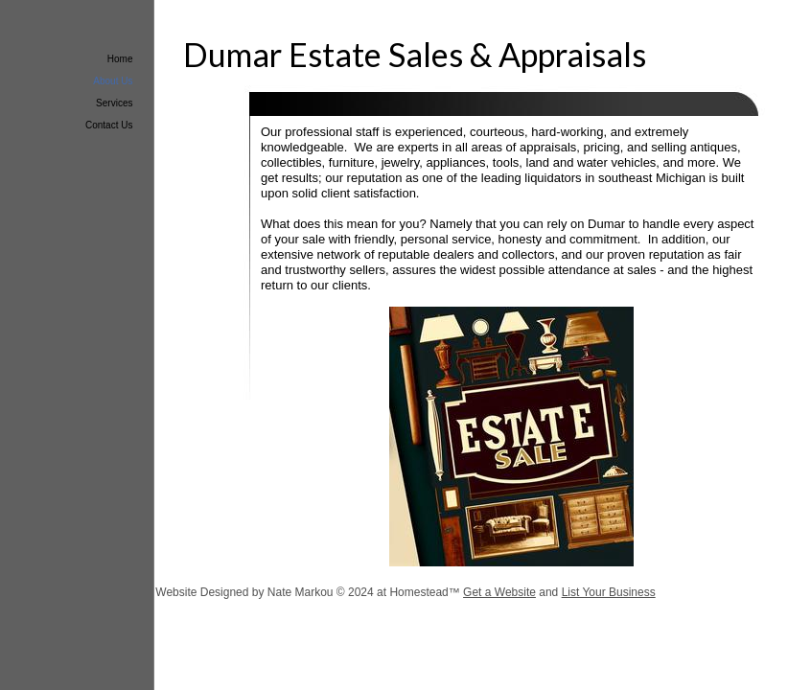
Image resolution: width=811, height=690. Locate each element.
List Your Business (609, 592)
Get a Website (499, 592)
